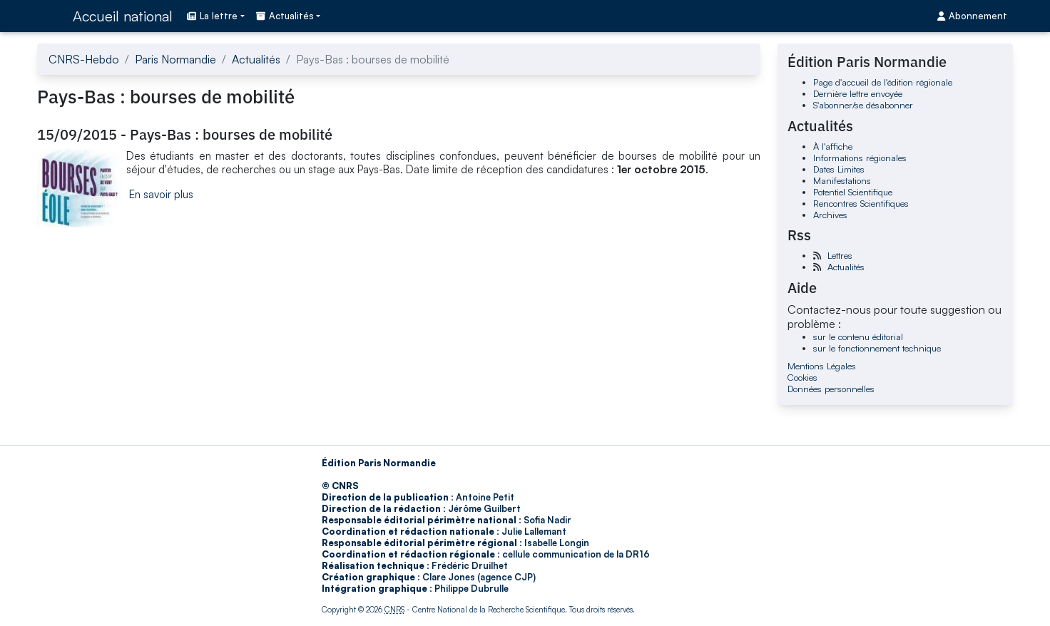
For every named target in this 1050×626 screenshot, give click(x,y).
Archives (830, 214)
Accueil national (123, 16)
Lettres (839, 255)
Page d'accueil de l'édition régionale (882, 82)
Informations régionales (860, 157)
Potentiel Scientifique (852, 191)
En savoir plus (161, 194)
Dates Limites (839, 169)
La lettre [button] (212, 15)
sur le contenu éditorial (858, 336)
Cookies (802, 377)
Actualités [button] (285, 15)
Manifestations (842, 180)
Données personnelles (831, 388)
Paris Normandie (175, 59)
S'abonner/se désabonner (863, 105)
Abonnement (972, 15)
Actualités (256, 59)
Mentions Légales (822, 365)
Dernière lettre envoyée (857, 93)
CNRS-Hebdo (84, 59)
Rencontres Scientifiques (861, 203)
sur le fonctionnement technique (877, 348)
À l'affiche (832, 146)
